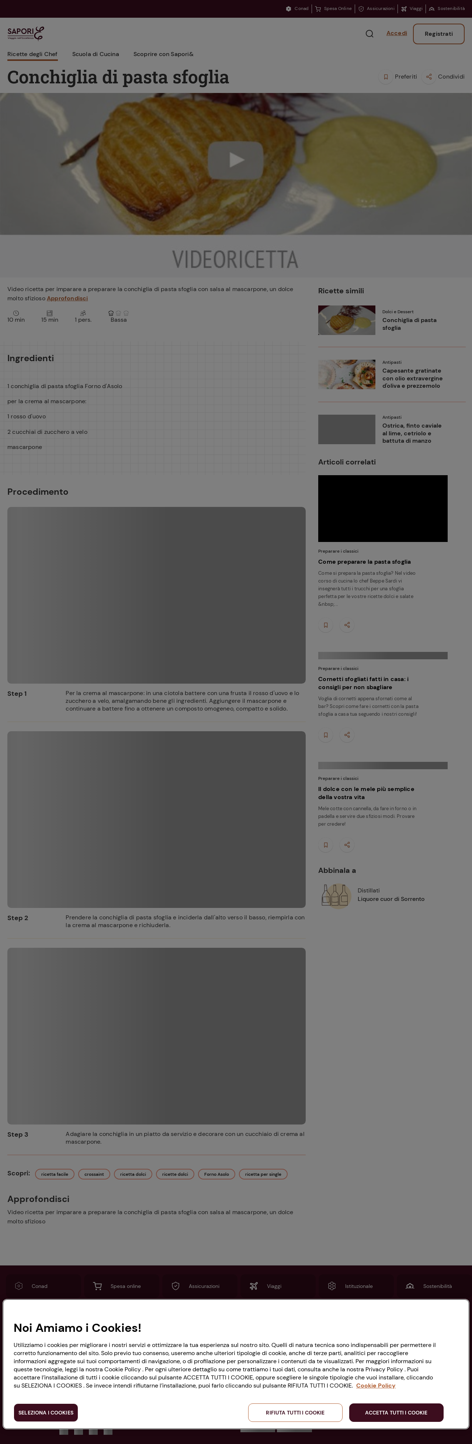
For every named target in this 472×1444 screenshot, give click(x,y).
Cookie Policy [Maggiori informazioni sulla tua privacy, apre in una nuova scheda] (376, 1385)
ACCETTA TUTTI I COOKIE (396, 1412)
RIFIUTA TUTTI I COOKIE (295, 1412)
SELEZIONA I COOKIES (45, 1412)
